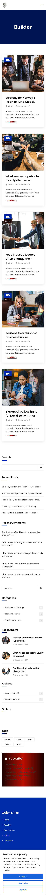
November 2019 (24, 693)
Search (6, 457)
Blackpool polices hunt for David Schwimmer (21, 414)
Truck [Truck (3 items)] (18, 744)
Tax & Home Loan (24, 620)
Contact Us (8, 840)
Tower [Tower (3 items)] (7, 744)
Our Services (9, 830)
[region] (23, 872)
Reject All (23, 890)
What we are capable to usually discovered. (22, 178)
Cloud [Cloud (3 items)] (19, 739)
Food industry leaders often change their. (20, 257)
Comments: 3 (24, 263)
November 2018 (24, 699)
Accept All (23, 876)
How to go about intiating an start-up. (19, 506)
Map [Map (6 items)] (30, 739)
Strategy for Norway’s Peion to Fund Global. (20, 100)
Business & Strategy (24, 607)
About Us (7, 825)
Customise (23, 883)
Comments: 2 (24, 106)
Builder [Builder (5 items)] (8, 739)
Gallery (7, 835)
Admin (10, 106)
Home (6, 820)
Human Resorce (24, 614)
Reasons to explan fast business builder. (21, 335)
